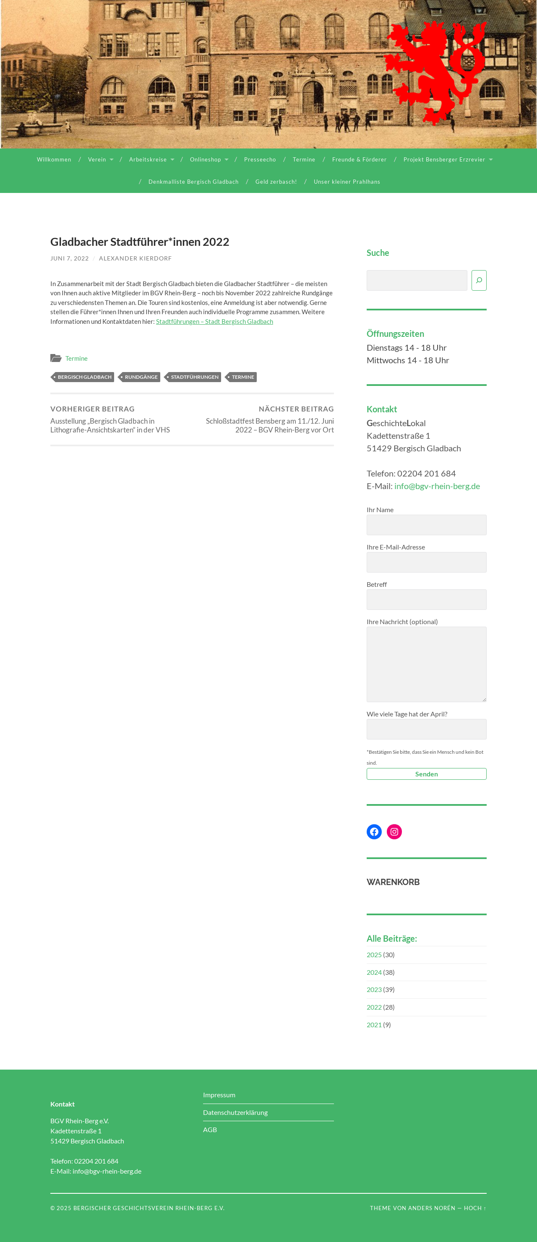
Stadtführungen (195, 377)
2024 (374, 972)
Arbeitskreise (148, 159)
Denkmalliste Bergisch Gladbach (194, 181)
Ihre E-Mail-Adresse (427, 558)
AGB (210, 1129)
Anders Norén (432, 1208)
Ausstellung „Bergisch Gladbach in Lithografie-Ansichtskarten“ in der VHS (119, 419)
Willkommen (54, 159)
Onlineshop (205, 159)
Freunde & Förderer (359, 159)
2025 (374, 954)
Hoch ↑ (475, 1208)
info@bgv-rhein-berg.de (437, 486)
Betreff (427, 595)
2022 (374, 1007)
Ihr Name (427, 520)
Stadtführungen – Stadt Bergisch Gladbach (214, 321)
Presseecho (260, 159)
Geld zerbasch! (276, 181)
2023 (374, 989)
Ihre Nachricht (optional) (427, 659)
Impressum (219, 1095)
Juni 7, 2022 (69, 258)
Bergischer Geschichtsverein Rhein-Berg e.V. (149, 1208)
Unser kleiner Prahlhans (347, 181)
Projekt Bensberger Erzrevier (444, 159)
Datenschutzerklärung (235, 1112)
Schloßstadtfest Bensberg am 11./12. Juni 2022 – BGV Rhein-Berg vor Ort (264, 419)
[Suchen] (479, 280)
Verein (97, 159)
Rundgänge (141, 377)
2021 (374, 1024)
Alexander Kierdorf (135, 258)
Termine (304, 159)
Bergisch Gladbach (85, 377)
